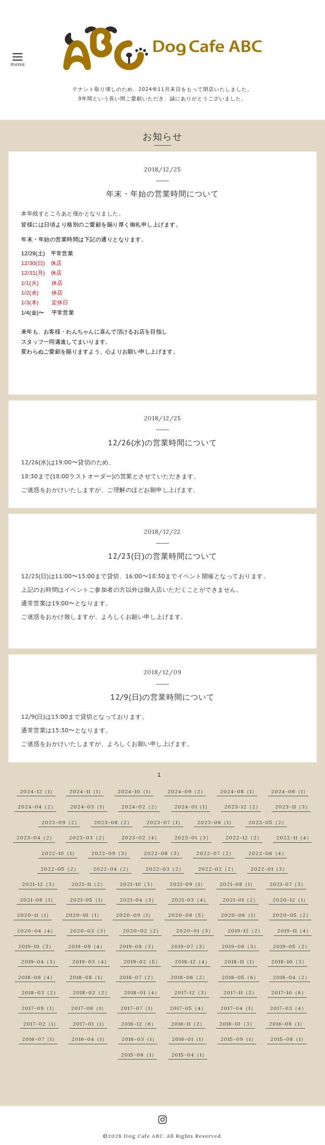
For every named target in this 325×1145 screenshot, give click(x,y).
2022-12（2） (244, 837)
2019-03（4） (91, 961)
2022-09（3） (110, 853)
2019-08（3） (138, 946)
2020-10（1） (84, 915)
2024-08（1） (238, 791)
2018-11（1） (240, 961)
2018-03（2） (40, 992)
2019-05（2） (291, 946)
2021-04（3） (138, 900)
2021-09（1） (188, 884)
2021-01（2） (241, 900)
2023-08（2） (113, 822)
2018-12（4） (192, 961)
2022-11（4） (294, 837)
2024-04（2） (37, 806)
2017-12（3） (191, 992)
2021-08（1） (238, 884)
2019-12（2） (245, 930)
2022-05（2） (60, 869)
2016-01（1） (189, 1039)
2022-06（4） (267, 853)
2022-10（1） (59, 853)
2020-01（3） (195, 930)
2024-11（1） (86, 791)
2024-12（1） (37, 791)
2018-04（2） (291, 977)
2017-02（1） (41, 1024)
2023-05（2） (267, 822)
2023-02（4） (140, 837)
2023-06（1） (215, 822)
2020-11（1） (34, 915)
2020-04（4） (36, 930)
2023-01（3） (193, 837)
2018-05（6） (240, 977)
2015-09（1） (238, 1039)
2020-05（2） (292, 915)
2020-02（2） (142, 930)
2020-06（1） (240, 915)
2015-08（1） (288, 1039)
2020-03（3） (89, 930)
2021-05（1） (88, 900)
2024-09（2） (187, 791)
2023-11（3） (293, 806)
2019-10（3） (36, 946)
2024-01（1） (192, 806)
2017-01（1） (90, 1024)
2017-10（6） (289, 992)
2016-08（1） (287, 1024)
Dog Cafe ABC (143, 1136)
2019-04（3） (39, 961)
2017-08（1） (89, 1008)
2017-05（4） (188, 1008)
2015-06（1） (139, 1054)
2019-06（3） (240, 946)
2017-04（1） (238, 1008)
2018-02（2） (91, 992)
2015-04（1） (189, 1054)
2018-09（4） (36, 977)
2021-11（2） (89, 884)
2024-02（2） (140, 806)
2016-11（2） (188, 1024)
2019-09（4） (86, 946)
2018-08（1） (87, 977)
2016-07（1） (40, 1039)
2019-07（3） (189, 946)
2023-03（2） (88, 837)
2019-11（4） (294, 930)
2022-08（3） (163, 853)
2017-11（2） (240, 992)
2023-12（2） (242, 806)
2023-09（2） (60, 822)
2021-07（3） (288, 884)
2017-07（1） (138, 1008)
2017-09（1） (39, 1008)
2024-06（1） (289, 791)
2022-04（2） (112, 869)
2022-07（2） (215, 853)
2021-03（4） (190, 900)
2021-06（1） (38, 900)
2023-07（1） (164, 822)
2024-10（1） (136, 791)
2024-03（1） (88, 806)
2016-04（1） (89, 1039)
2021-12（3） (40, 884)
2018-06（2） (189, 977)
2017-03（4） (288, 1008)
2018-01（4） (142, 992)
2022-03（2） (165, 869)
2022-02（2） (217, 869)
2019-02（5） (142, 961)
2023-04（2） (36, 837)
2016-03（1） (139, 1039)
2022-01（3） (269, 869)
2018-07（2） (137, 977)
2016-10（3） (237, 1024)
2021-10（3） (138, 884)
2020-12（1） (290, 900)
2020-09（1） (135, 915)
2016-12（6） (139, 1024)
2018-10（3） (289, 961)
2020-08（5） (187, 915)
